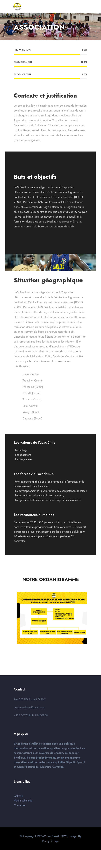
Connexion (20, 805)
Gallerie (18, 796)
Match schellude (23, 801)
